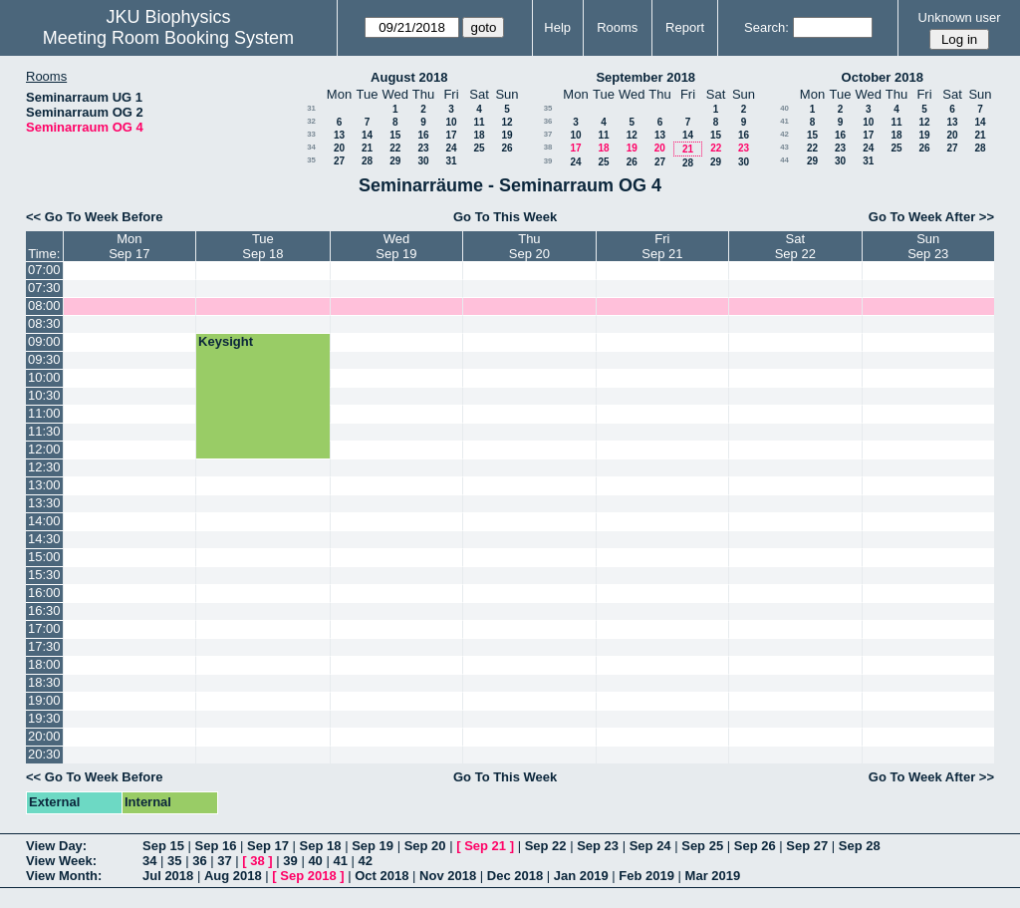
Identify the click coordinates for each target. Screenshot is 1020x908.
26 (506, 148)
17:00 (44, 628)
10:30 (44, 395)
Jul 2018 (167, 875)
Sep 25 (702, 845)
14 (367, 135)
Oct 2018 (381, 875)
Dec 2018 (515, 875)
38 (548, 147)
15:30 (44, 574)
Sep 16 (216, 845)
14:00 (44, 520)
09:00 (44, 341)
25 (478, 148)
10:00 (44, 377)
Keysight (225, 341)
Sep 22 (546, 845)
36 (548, 121)
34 (311, 147)
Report (684, 27)
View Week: (61, 860)
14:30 (44, 538)
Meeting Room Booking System (168, 38)
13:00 (44, 484)
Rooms (617, 27)
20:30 (44, 754)
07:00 (44, 269)
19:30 (44, 718)
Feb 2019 (646, 875)
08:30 (44, 323)
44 (784, 159)
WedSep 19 (396, 246)
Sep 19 (372, 845)
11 (478, 122)
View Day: (56, 845)
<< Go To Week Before (94, 216)
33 (311, 134)
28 (367, 160)
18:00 (44, 664)
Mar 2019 (713, 875)
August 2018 (409, 77)
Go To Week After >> (931, 216)
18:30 (44, 682)
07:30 (44, 287)
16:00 (44, 592)
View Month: (64, 875)
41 (784, 121)
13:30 (44, 502)
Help (557, 27)
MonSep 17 (129, 246)
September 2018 (645, 77)
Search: (766, 27)
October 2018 (882, 77)
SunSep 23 (927, 246)
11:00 (44, 413)
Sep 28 (860, 845)
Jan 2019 (581, 875)
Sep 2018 (308, 875)
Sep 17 (268, 845)
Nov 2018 (447, 875)
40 (784, 108)
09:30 (44, 359)
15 (394, 135)
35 (311, 159)
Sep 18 (321, 845)
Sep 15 (163, 845)
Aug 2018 (233, 875)
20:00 (44, 736)
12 (506, 122)
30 (422, 160)
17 (450, 135)
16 (422, 135)
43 (784, 147)
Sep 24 (650, 845)
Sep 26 (755, 845)
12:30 (44, 466)
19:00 (44, 700)
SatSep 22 (795, 246)
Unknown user (959, 17)
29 (394, 160)
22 (394, 148)
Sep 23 (598, 845)
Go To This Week (505, 216)
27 (339, 160)
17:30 (44, 646)
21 (367, 148)
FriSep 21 (661, 246)
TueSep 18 (262, 246)
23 (422, 148)
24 (450, 148)
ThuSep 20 (529, 246)
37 (548, 134)
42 (784, 134)
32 (311, 121)
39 (548, 160)
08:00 (44, 305)
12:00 (44, 449)
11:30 (44, 431)
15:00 (44, 556)
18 (478, 135)
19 (506, 135)
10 (450, 122)
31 (311, 108)
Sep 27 (807, 845)
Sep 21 (485, 845)
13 (339, 135)
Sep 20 (425, 845)
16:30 (44, 610)
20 (339, 148)
